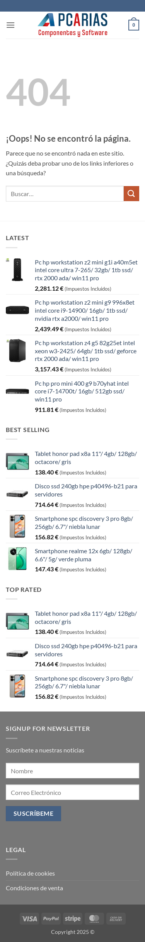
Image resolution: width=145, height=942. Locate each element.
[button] (10, 24)
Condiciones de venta (34, 887)
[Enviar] (131, 193)
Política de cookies (30, 873)
